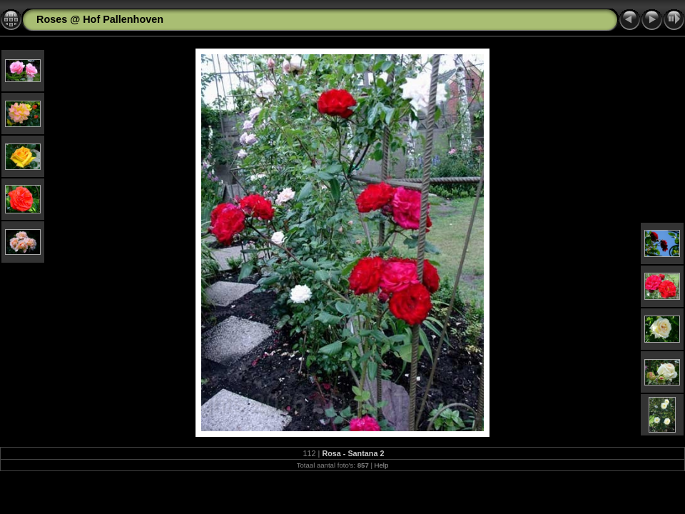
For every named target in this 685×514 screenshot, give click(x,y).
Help (382, 465)
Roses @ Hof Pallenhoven (99, 19)
